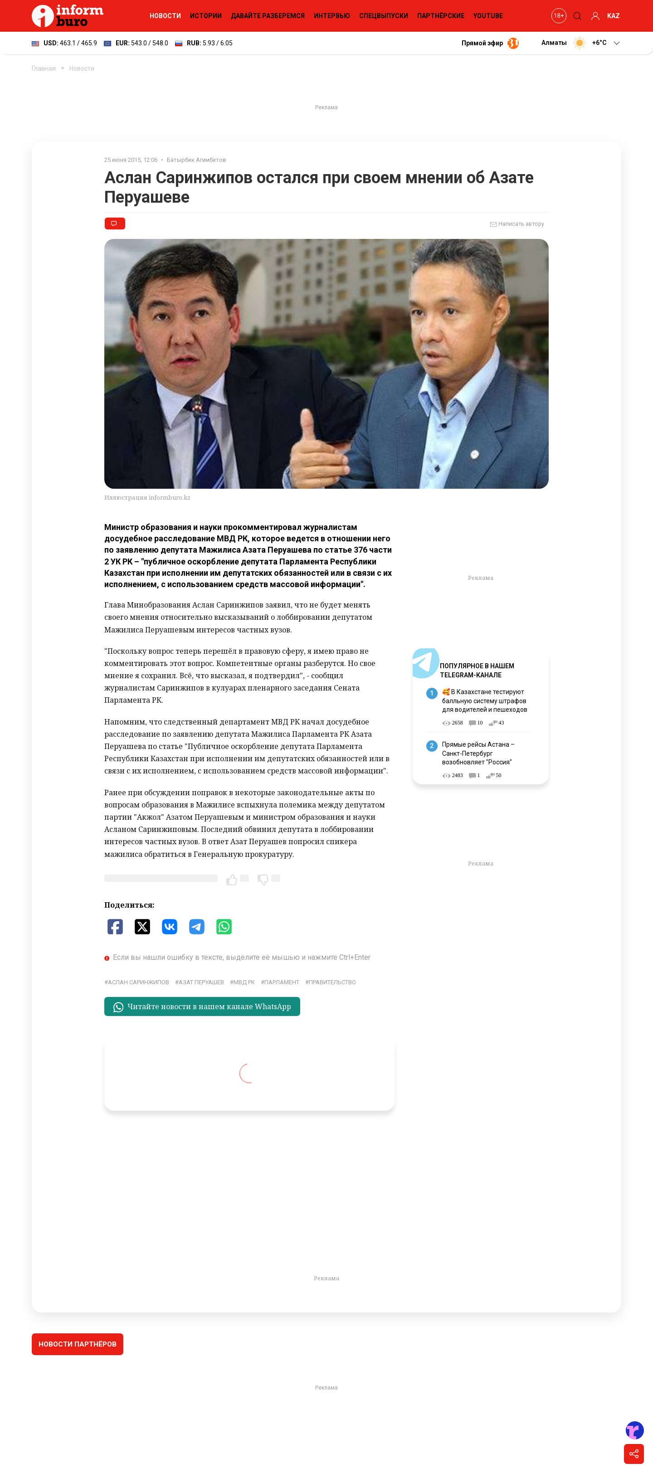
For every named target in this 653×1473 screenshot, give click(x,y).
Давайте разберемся (268, 15)
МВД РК (244, 982)
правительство (332, 982)
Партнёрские (440, 15)
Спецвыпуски (383, 15)
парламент (281, 982)
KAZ (613, 15)
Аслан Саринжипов (138, 982)
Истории (206, 15)
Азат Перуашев (201, 982)
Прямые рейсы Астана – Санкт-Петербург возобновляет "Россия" (478, 753)
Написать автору (517, 224)
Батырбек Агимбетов (196, 159)
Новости (165, 15)
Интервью (332, 15)
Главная (44, 68)
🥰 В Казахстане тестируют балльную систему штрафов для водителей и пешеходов (484, 700)
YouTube (488, 15)
